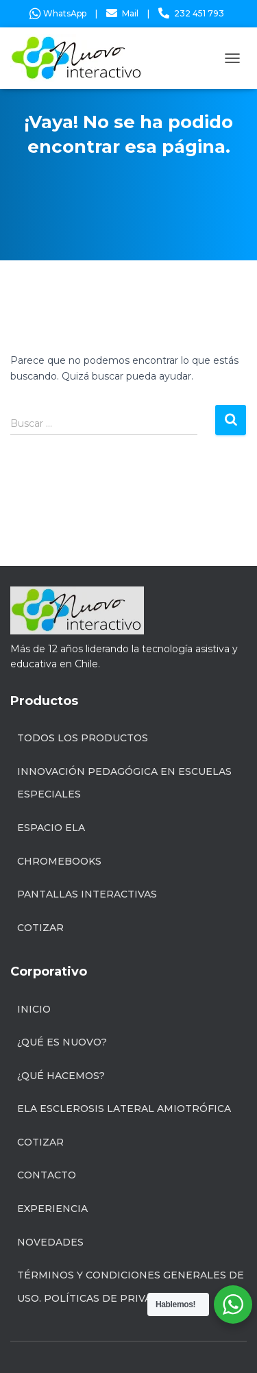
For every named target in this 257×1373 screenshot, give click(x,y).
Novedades (50, 1242)
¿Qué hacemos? (61, 1075)
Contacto (46, 1175)
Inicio (34, 1009)
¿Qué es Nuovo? (62, 1042)
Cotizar (40, 927)
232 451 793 (199, 13)
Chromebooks (59, 861)
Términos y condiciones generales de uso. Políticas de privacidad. (130, 1286)
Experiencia (52, 1208)
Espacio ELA (51, 827)
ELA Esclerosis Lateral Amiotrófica (124, 1108)
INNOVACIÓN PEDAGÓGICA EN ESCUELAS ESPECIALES (124, 783)
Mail (130, 13)
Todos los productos (82, 738)
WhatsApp (57, 13)
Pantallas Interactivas (87, 894)
